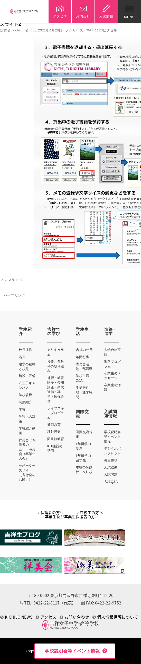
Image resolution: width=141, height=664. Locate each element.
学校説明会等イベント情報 (112, 436)
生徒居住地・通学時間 (84, 392)
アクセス (46, 617)
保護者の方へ (51, 512)
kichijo (18, 30)
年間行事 (82, 357)
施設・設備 (27, 376)
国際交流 (82, 413)
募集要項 (110, 460)
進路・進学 (110, 331)
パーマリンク (14, 295)
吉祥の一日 (84, 350)
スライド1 (15, 280)
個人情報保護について (115, 617)
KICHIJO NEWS (16, 617)
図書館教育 (55, 439)
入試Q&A (111, 482)
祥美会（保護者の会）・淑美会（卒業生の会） (27, 449)
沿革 (22, 357)
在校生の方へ (90, 512)
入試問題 (110, 474)
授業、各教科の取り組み (55, 366)
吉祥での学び (53, 331)
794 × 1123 (94, 30)
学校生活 (82, 331)
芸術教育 (54, 425)
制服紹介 (25, 402)
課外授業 (54, 432)
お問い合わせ (74, 617)
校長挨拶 (25, 350)
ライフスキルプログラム (55, 412)
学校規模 (25, 395)
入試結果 (110, 467)
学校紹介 (25, 331)
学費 (22, 409)
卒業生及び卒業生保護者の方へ (70, 516)
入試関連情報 (110, 413)
